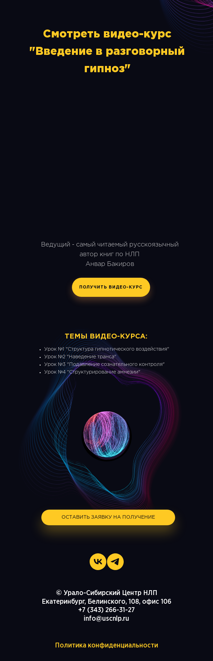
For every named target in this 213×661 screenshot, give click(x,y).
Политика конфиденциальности (106, 646)
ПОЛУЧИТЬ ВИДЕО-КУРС (110, 287)
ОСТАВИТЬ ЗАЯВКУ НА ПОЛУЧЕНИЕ (108, 517)
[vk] (98, 561)
